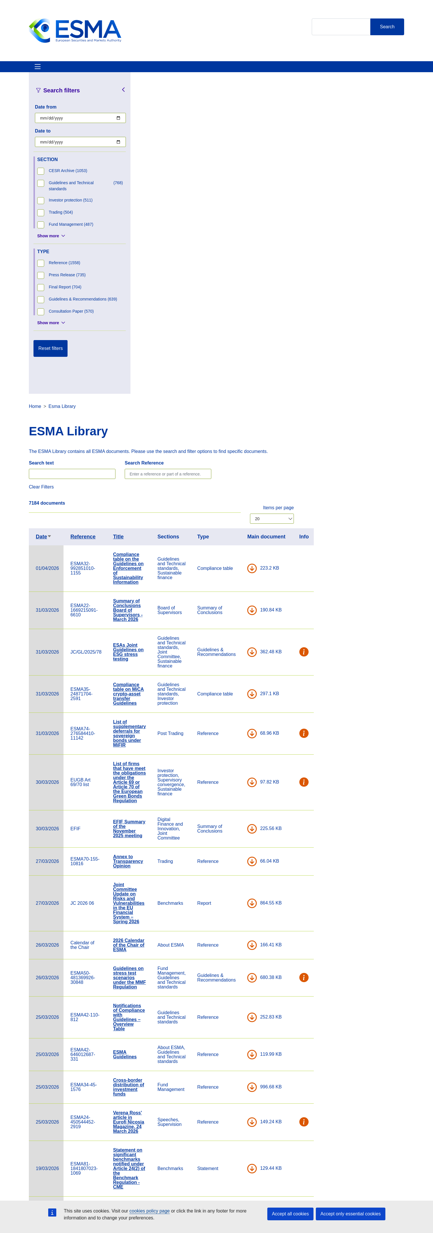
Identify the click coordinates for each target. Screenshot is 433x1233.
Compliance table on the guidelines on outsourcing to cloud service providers (239, 958)
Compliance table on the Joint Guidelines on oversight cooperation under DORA (238, 1002)
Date (154, 222)
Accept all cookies (290, 1213)
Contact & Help (292, 70)
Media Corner (223, 1163)
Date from (46, 113)
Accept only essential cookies (350, 1213)
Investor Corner (193, 70)
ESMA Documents (164, 1163)
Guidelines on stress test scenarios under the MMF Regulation (239, 663)
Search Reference (254, 148)
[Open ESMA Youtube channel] (374, 1159)
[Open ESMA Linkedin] (362, 1159)
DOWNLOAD (362, 253)
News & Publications (141, 70)
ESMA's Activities (87, 70)
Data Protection (289, 1163)
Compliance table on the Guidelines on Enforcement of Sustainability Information (238, 253)
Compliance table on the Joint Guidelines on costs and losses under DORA (238, 1049)
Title (228, 222)
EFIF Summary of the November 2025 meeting (239, 514)
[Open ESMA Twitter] (339, 1159)
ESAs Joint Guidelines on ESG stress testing (238, 337)
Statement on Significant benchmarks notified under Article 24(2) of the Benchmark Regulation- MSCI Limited (239, 909)
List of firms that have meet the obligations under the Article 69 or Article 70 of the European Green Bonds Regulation (239, 467)
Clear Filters (151, 172)
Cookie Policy (287, 1147)
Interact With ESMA (242, 70)
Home (145, 91)
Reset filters (50, 355)
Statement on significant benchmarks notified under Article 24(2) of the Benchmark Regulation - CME (239, 854)
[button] (414, 337)
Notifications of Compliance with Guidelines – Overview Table (239, 703)
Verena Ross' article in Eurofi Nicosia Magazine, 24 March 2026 (239, 807)
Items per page (388, 193)
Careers (154, 1147)
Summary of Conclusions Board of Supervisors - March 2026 (238, 295)
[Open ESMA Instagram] (351, 1159)
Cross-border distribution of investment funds (239, 772)
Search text (151, 148)
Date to (43, 137)
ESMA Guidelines (235, 740)
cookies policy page (149, 1210)
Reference (193, 222)
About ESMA (43, 70)
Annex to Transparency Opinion (238, 547)
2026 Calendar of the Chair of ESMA (239, 630)
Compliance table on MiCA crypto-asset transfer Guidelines (238, 379)
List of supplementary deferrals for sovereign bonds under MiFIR (239, 419)
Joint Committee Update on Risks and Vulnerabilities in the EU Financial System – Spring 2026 (239, 588)
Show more (48, 242)
